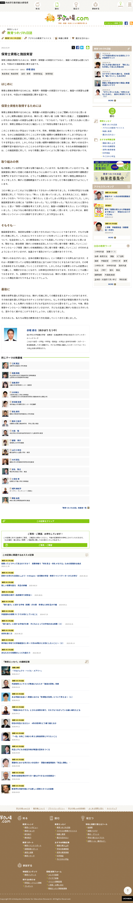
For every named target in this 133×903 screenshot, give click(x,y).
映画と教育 (63, 38)
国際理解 (98, 274)
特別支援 (123, 279)
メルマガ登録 (53, 874)
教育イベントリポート (33, 845)
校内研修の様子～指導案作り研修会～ (16, 595)
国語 (96, 261)
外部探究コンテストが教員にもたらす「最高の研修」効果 (35, 683)
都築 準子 (16, 440)
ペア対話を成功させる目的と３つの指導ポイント (115, 56)
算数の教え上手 (108, 143)
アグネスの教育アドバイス (39, 38)
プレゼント (29, 886)
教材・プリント (93, 834)
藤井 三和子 (16, 421)
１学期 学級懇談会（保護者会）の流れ (116, 228)
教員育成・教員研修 (10, 73)
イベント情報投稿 (55, 881)
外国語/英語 (110, 274)
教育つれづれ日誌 (13, 38)
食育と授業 (29, 852)
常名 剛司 (15, 411)
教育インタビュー (31, 827)
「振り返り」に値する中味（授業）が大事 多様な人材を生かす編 (29, 604)
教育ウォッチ (30, 831)
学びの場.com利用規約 (76, 808)
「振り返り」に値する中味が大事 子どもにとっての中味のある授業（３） (32, 624)
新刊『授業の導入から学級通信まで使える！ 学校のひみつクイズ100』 (117, 212)
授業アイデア (93, 831)
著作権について (39, 808)
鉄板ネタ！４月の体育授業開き (117, 196)
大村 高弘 (15, 459)
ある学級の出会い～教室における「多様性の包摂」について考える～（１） (43, 697)
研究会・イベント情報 (33, 882)
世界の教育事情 (108, 149)
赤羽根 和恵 (16, 402)
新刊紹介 (108, 205)
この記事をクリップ (28, 521)
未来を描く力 (6, 633)
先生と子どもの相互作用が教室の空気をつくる (31, 749)
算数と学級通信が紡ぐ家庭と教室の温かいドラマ (115, 84)
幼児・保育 (25, 73)
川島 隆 (15, 430)
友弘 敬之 (16, 469)
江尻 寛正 (15, 363)
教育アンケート (30, 874)
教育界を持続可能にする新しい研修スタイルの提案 (33, 789)
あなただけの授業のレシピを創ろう (15, 652)
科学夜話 (106, 153)
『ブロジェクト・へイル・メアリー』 (27, 670)
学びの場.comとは (23, 808)
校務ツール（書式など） (97, 841)
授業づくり (111, 251)
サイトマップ (112, 808)
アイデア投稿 (53, 878)
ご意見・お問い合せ (56, 885)
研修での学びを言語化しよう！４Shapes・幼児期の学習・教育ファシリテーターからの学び (39, 575)
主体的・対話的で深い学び (105, 279)
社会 (96, 270)
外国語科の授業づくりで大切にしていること (19, 614)
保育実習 (49, 73)
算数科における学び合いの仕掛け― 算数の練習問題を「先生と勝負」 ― (41, 762)
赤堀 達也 (30, 69)
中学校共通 (111, 265)
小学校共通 (99, 251)
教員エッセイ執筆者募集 (57, 888)
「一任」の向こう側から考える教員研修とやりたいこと (34, 736)
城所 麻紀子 (16, 488)
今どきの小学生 (108, 156)
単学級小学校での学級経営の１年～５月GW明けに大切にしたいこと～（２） (32, 643)
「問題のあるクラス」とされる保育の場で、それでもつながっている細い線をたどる (46, 710)
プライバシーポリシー (56, 808)
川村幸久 (15, 392)
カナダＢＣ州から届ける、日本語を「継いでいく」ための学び (115, 74)
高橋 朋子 (15, 382)
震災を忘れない (82, 38)
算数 (112, 256)
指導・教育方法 (101, 256)
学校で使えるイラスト (96, 837)
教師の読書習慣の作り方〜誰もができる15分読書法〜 (34, 775)
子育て (104, 270)
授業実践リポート (31, 849)
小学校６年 (99, 265)
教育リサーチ (30, 856)
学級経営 (104, 261)
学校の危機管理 (108, 146)
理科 (111, 270)
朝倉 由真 (15, 498)
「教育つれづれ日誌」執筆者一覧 (74, 508)
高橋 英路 (15, 373)
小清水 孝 (15, 479)
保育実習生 (37, 73)
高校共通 (122, 265)
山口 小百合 (16, 450)
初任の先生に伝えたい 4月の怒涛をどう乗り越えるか (34, 723)
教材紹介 (28, 837)
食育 (125, 261)
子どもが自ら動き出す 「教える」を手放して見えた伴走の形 (116, 65)
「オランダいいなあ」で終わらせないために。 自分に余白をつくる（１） (116, 94)
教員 (118, 270)
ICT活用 (120, 256)
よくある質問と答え (96, 808)
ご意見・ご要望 (28, 545)
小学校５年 (116, 261)
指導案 (90, 827)
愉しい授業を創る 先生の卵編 (14, 585)
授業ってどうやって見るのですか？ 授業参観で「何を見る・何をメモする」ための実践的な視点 (41, 563)
